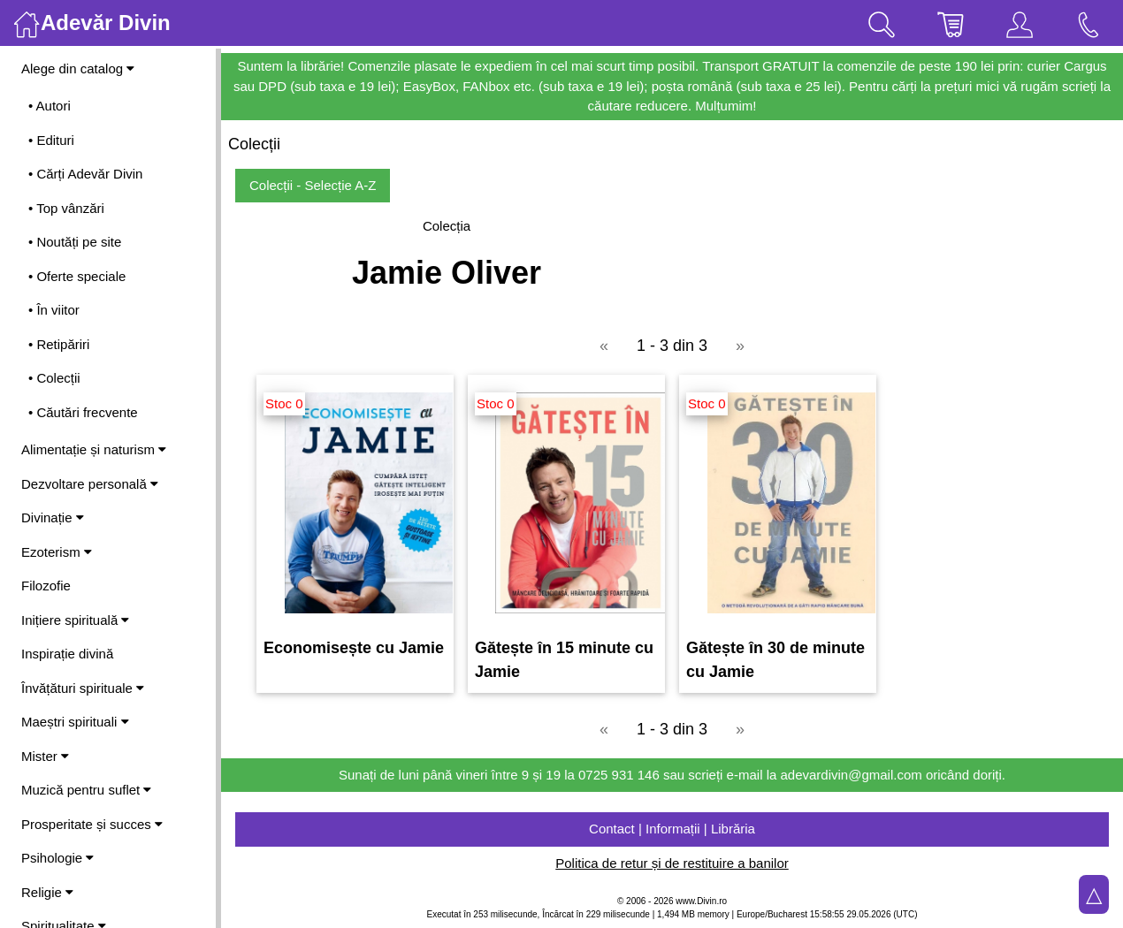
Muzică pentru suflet (86, 789)
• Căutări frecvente (83, 412)
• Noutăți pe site (74, 241)
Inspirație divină (67, 653)
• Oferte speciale (77, 276)
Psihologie (57, 857)
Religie (47, 892)
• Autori (49, 105)
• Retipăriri (58, 344)
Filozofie (46, 585)
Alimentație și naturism (93, 449)
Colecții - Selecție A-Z (312, 185)
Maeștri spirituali (75, 721)
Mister (45, 756)
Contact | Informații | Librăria (672, 828)
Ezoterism (56, 551)
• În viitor (54, 309)
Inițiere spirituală (75, 620)
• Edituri (51, 140)
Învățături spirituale (82, 688)
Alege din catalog (77, 68)
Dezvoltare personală (89, 483)
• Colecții (54, 377)
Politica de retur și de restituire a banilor (671, 863)
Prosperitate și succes (92, 824)
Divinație (52, 517)
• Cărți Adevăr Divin (85, 173)
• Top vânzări (66, 208)
